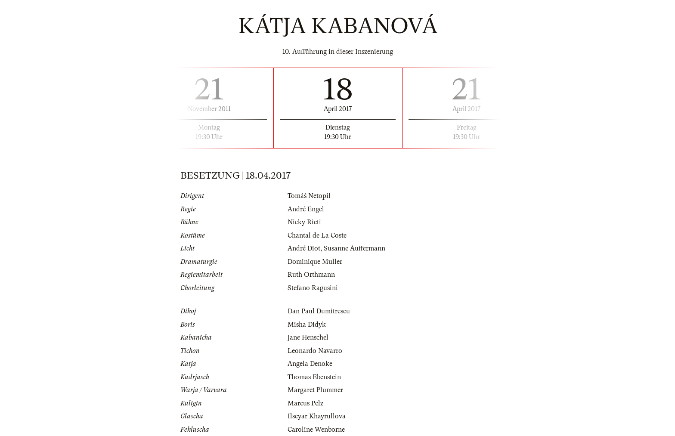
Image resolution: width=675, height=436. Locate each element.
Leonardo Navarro (315, 351)
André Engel (306, 209)
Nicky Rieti (304, 222)
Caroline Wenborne (316, 429)
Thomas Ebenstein (314, 377)
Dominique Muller (315, 262)
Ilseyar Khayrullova (317, 416)
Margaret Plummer (315, 390)
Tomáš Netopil (309, 196)
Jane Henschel (308, 337)
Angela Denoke (310, 364)
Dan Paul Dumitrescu (319, 311)
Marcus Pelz (305, 403)
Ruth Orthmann (311, 274)
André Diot (304, 248)
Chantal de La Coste (317, 235)
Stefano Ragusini (313, 288)
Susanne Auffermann (354, 248)
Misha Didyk (307, 324)
